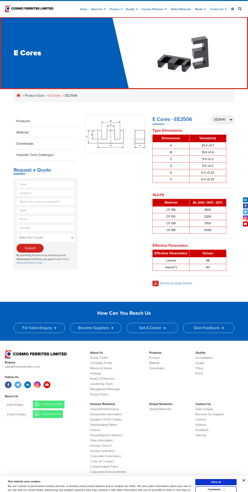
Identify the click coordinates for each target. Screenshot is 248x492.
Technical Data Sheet (172, 283)
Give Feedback (209, 328)
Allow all (216, 469)
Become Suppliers (95, 328)
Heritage (95, 373)
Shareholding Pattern (103, 424)
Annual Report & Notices (106, 435)
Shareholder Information (106, 414)
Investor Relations (154, 9)
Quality (132, 9)
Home (83, 9)
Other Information (101, 440)
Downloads (24, 143)
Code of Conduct (102, 461)
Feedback (202, 430)
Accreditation (204, 357)
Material (22, 132)
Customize (216, 476)
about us (98, 9)
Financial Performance (104, 409)
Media (200, 9)
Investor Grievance (102, 450)
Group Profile (99, 357)
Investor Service (100, 445)
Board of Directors (102, 378)
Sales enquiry (204, 409)
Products (23, 121)
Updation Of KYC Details (106, 419)
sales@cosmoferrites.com (22, 366)
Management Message (105, 389)
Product (116, 9)
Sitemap (200, 435)
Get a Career (152, 328)
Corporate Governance (105, 456)
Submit (30, 248)
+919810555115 (51, 414)
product (154, 357)
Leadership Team (101, 383)
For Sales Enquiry (39, 328)
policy (199, 368)
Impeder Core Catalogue (35, 155)
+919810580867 (52, 404)
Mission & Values (101, 368)
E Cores (54, 95)
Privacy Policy (99, 394)
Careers (200, 419)
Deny (216, 484)
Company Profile (101, 363)
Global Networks (181, 9)
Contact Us (218, 9)
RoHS (199, 373)
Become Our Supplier (209, 414)
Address (201, 424)
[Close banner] (243, 467)
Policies (95, 430)
